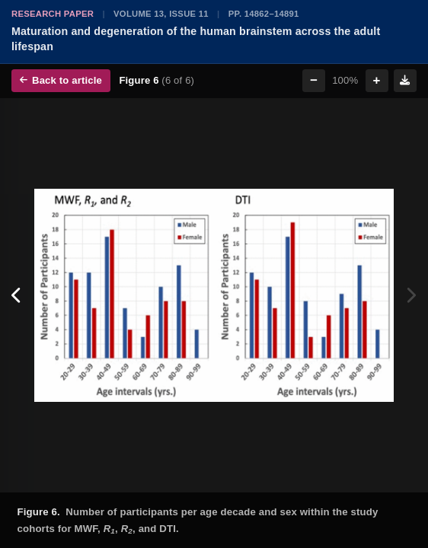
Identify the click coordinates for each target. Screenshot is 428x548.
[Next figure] (411, 295)
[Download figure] (405, 80)
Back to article (61, 80)
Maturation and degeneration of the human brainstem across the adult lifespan (195, 39)
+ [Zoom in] (377, 80)
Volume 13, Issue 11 (161, 13)
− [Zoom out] (314, 80)
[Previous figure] (17, 295)
